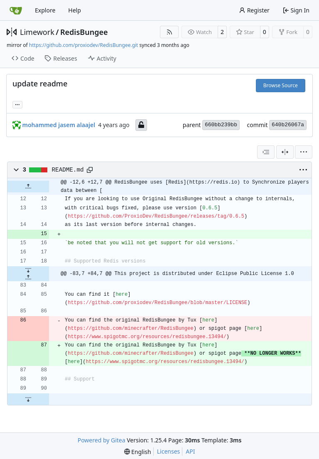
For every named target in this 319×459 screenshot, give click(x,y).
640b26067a (288, 125)
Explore (45, 10)
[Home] (15, 10)
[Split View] (285, 152)
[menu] (303, 152)
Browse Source (280, 85)
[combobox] (266, 152)
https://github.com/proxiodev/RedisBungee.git (83, 45)
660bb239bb (221, 125)
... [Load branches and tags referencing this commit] (17, 104)
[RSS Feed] (169, 32)
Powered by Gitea (101, 440)
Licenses (168, 451)
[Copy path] (90, 170)
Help (74, 10)
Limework (37, 32)
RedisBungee (84, 32)
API (190, 451)
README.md (68, 170)
